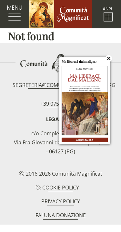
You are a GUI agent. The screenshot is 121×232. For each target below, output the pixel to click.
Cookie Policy (60, 187)
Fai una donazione (60, 215)
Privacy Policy (60, 201)
